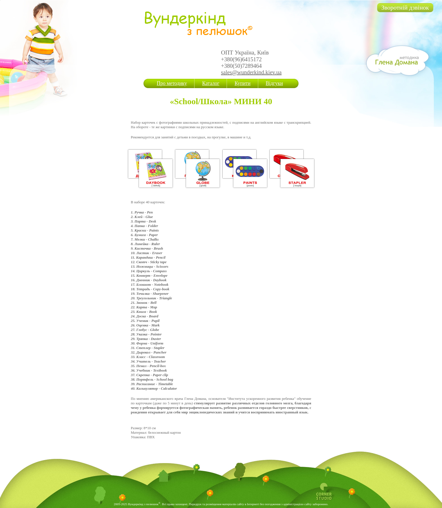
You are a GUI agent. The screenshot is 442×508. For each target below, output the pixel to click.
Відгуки (274, 83)
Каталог (210, 83)
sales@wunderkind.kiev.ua (251, 72)
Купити (242, 83)
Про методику (172, 83)
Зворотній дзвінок (405, 7)
